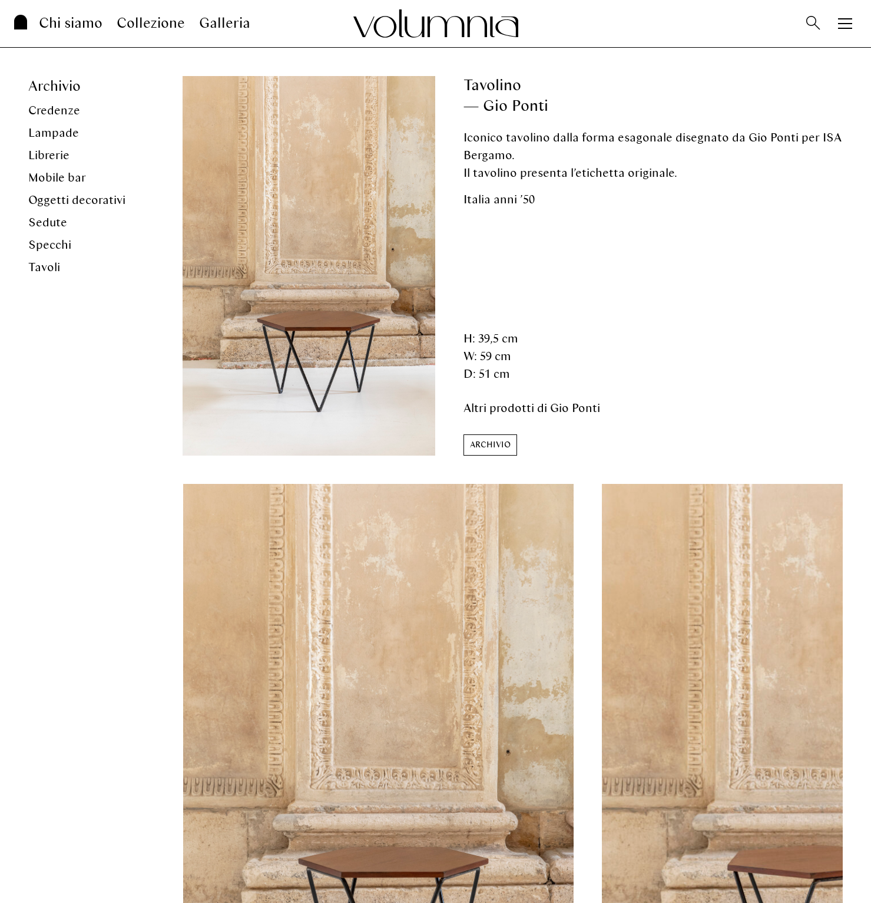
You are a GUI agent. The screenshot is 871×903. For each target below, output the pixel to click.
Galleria (224, 23)
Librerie (48, 155)
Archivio (54, 86)
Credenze (54, 110)
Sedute (47, 222)
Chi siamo (70, 23)
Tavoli (44, 267)
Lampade (53, 133)
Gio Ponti (575, 408)
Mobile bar (57, 178)
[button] (490, 445)
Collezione (151, 23)
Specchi (49, 245)
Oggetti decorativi (76, 200)
